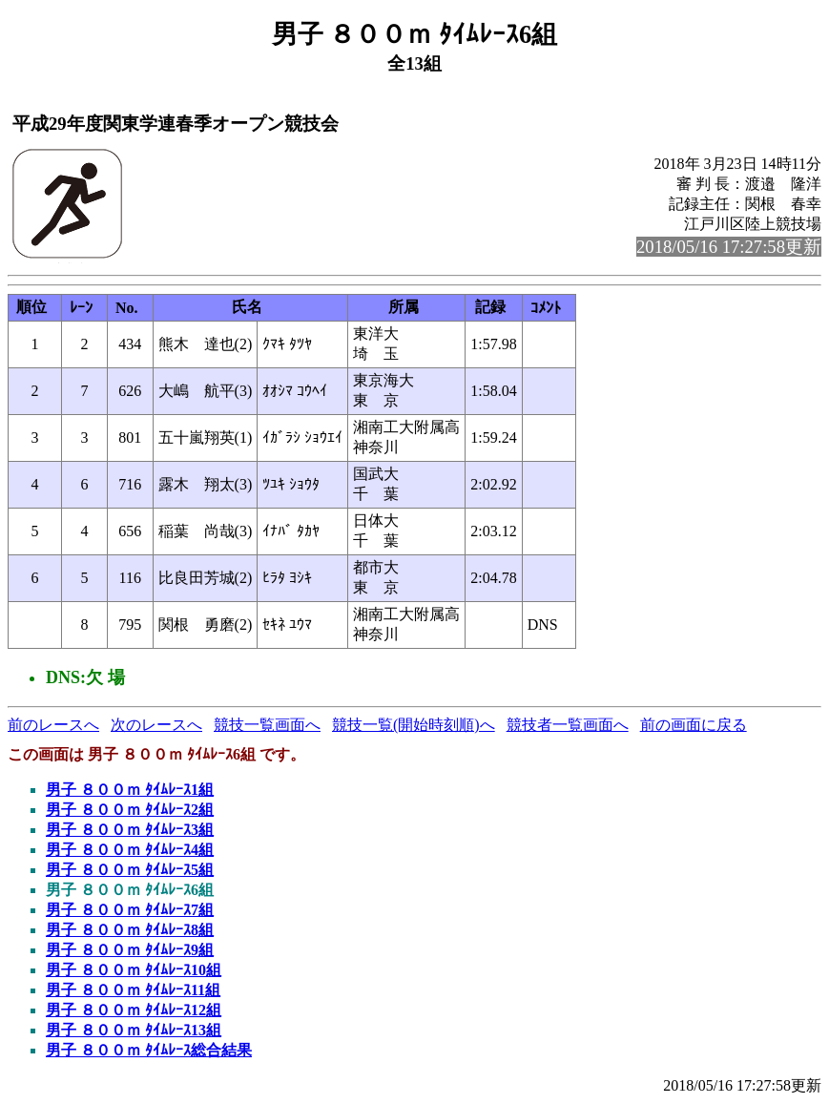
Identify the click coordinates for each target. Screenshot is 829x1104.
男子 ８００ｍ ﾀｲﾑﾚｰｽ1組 (130, 789)
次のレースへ (156, 725)
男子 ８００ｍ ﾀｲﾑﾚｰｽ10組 (133, 970)
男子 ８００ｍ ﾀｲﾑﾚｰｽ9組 (130, 950)
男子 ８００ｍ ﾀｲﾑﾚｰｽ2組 (130, 810)
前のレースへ (53, 725)
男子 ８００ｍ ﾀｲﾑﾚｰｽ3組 (130, 830)
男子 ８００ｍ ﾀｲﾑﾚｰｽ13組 (133, 1030)
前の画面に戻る (693, 725)
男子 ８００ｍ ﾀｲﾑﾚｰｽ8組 (130, 930)
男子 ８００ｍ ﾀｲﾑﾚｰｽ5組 (130, 870)
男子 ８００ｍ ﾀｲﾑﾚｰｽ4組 (130, 850)
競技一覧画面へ (267, 725)
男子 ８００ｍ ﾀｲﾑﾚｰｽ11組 (133, 990)
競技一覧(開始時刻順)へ (413, 725)
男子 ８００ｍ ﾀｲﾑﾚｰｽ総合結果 (149, 1050)
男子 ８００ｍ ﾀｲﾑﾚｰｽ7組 (130, 910)
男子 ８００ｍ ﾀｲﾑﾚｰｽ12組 (133, 1010)
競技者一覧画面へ (568, 725)
